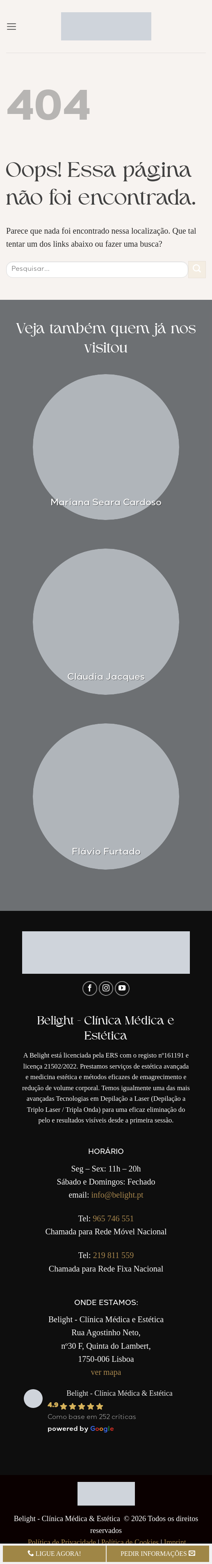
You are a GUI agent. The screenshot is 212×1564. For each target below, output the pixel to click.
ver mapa (106, 1372)
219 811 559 (113, 1255)
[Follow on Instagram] (106, 988)
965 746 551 (113, 1218)
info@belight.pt (117, 1194)
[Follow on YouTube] (122, 988)
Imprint (175, 1542)
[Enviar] (197, 270)
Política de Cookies (130, 1542)
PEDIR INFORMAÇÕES (158, 1553)
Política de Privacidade (62, 1542)
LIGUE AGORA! (54, 1553)
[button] (11, 26)
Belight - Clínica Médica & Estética (119, 1393)
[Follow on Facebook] (89, 988)
